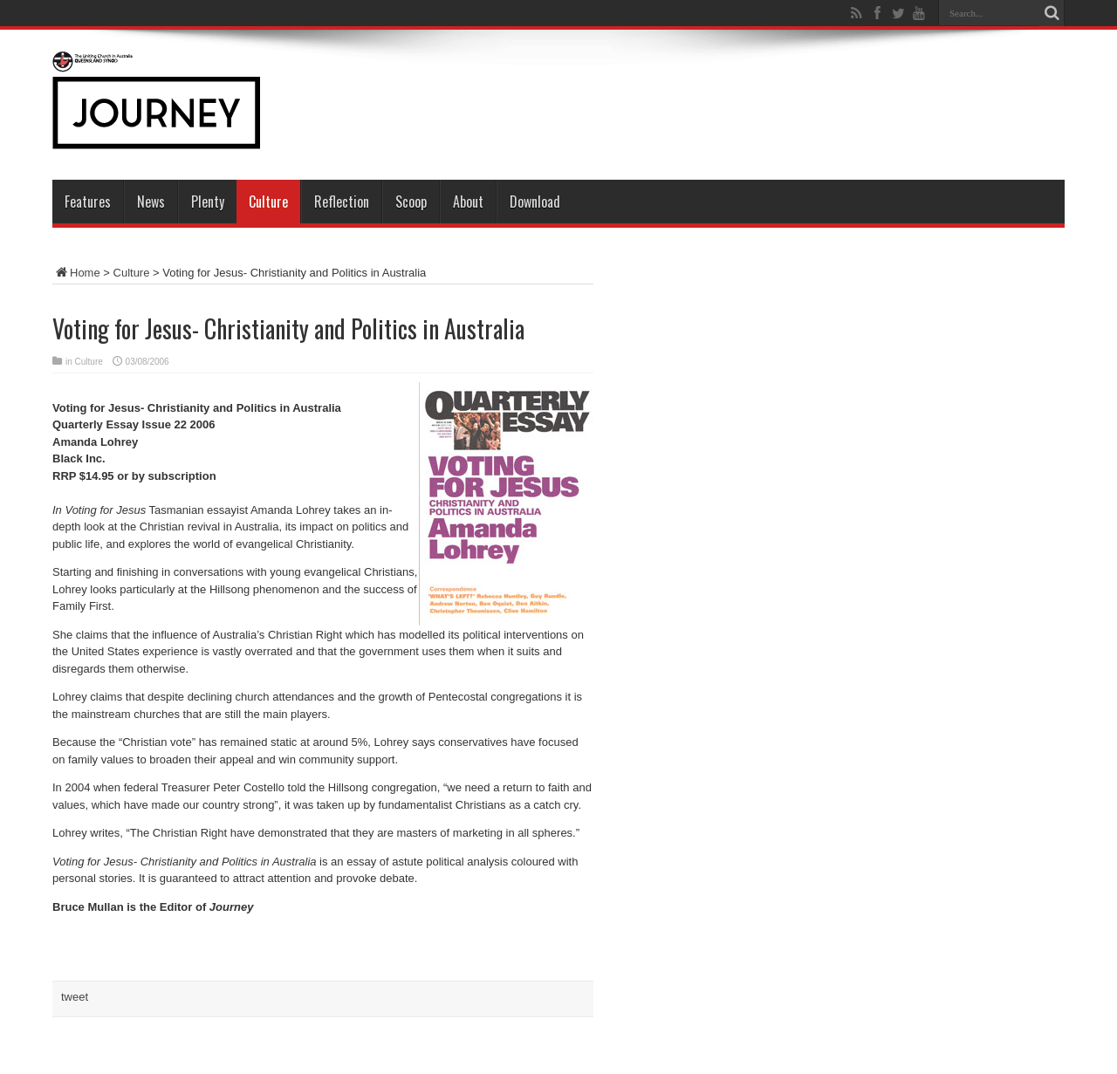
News (151, 201)
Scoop (411, 201)
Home (76, 272)
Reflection (341, 201)
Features (88, 201)
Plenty (207, 201)
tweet (74, 996)
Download (535, 201)
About (468, 201)
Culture (268, 201)
